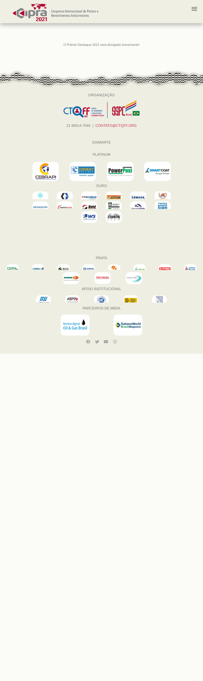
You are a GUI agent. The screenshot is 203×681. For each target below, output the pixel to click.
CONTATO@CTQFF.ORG (116, 126)
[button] (194, 9)
